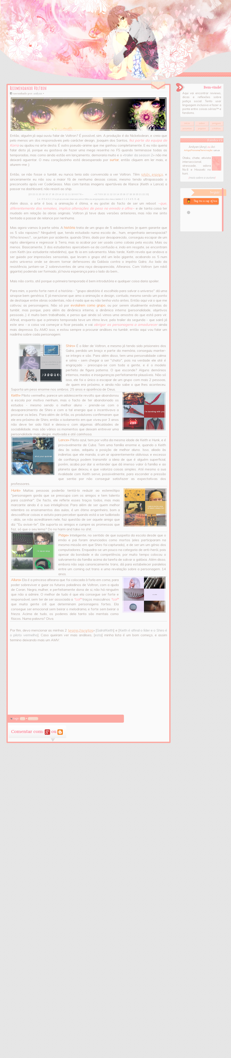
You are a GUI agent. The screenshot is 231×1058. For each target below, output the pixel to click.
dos (107, 199)
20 (40, 194)
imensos (74, 199)
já (58, 199)
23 (30, 194)
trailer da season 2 (138, 155)
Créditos (216, 128)
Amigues (216, 123)
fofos (87, 199)
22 (33, 194)
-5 (42, 199)
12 (66, 194)
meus (112, 199)
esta (98, 635)
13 (63, 194)
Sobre (202, 123)
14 (59, 194)
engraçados (99, 199)
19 (43, 194)
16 (53, 194)
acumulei (64, 199)
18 (46, 194)
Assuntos (187, 128)
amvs (81, 199)
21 (37, 194)
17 (50, 194)
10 (72, 194)
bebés (118, 199)
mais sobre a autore (202, 177)
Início (187, 123)
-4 (39, 199)
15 (56, 194)
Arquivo (202, 128)
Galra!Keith (105, 630)
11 (69, 194)
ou (91, 199)
